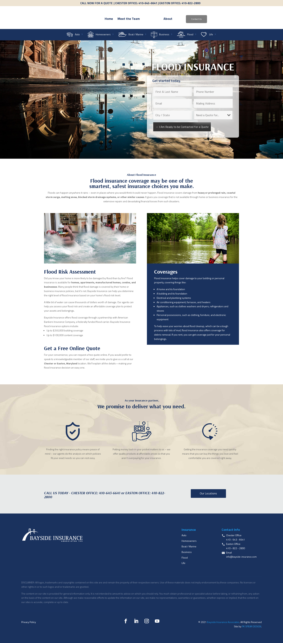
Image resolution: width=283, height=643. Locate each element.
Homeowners (103, 34)
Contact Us (217, 19)
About (188, 19)
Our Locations (208, 493)
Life (211, 34)
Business (164, 34)
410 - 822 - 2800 (235, 548)
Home (88, 19)
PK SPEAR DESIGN (251, 626)
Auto (77, 34)
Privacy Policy (28, 622)
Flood (190, 34)
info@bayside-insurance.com (241, 557)
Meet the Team (108, 19)
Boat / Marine (136, 34)
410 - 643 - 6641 (235, 539)
